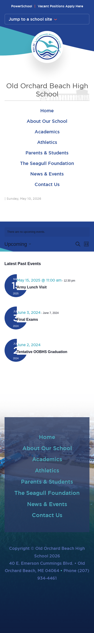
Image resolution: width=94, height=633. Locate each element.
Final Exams (27, 319)
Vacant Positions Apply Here (60, 6)
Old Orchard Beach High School (47, 90)
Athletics (47, 142)
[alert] (47, 232)
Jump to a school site (30, 19)
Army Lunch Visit (32, 287)
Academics (47, 131)
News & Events (47, 173)
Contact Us (47, 184)
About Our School (47, 121)
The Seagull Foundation (47, 163)
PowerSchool (21, 6)
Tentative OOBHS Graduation (42, 352)
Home (47, 110)
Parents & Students (47, 152)
